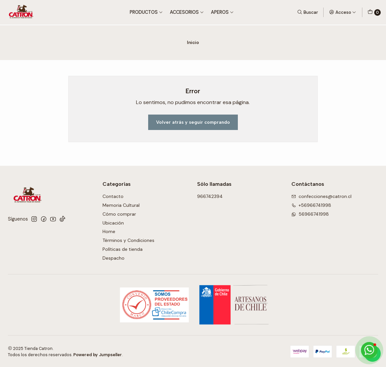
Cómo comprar (119, 213)
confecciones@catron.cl (321, 196)
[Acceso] (343, 12)
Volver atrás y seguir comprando (193, 121)
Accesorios (187, 12)
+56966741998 (311, 204)
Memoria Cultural (121, 204)
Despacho (113, 257)
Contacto (113, 196)
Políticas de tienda (122, 248)
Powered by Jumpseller (97, 354)
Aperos (222, 12)
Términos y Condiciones (128, 240)
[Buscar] (307, 12)
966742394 (210, 196)
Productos (146, 12)
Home (108, 231)
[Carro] (374, 12)
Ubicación (113, 222)
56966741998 (310, 213)
